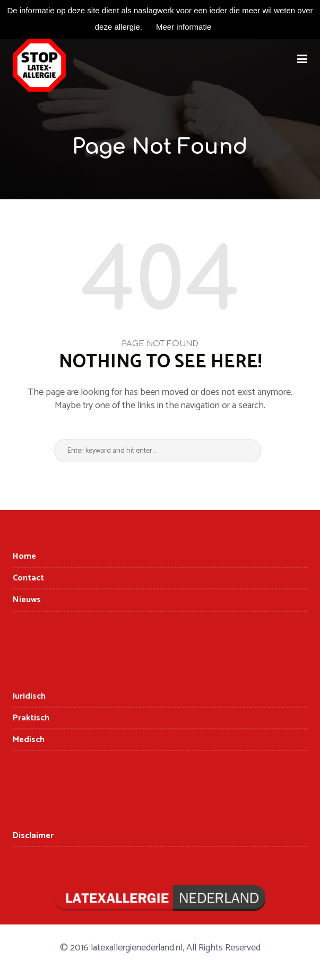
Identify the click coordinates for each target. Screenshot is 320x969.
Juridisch (29, 696)
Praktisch (31, 718)
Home (24, 556)
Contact (28, 578)
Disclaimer (33, 836)
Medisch (29, 740)
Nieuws (27, 600)
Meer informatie (183, 26)
